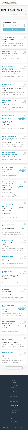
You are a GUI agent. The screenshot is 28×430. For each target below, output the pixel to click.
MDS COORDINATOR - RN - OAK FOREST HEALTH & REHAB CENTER (9, 138)
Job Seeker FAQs (14, 415)
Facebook (15, 419)
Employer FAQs (14, 401)
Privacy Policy (14, 387)
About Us (14, 382)
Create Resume (14, 410)
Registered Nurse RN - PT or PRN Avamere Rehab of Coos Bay (8, 117)
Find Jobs (14, 407)
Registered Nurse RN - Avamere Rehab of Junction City (8, 183)
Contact (14, 380)
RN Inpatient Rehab (7, 240)
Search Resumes (14, 396)
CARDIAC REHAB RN (8, 37)
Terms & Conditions (14, 385)
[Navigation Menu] (25, 2)
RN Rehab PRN (6, 289)
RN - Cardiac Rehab (7, 167)
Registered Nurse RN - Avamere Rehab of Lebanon (8, 204)
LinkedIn (15, 421)
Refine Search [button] (14, 14)
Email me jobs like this (9, 22)
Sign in (14, 398)
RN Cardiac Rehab (7, 256)
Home (14, 377)
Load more (14, 368)
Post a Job (13, 394)
